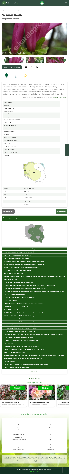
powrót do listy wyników (11, 67)
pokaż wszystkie (34, 371)
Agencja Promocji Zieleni (59, 97)
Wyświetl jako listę (34, 378)
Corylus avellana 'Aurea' (18, 439)
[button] (14, 60)
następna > (61, 211)
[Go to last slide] (5, 60)
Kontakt (31, 471)
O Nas (38, 471)
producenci (67, 150)
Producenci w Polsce (10, 218)
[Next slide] (64, 60)
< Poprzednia (8, 211)
